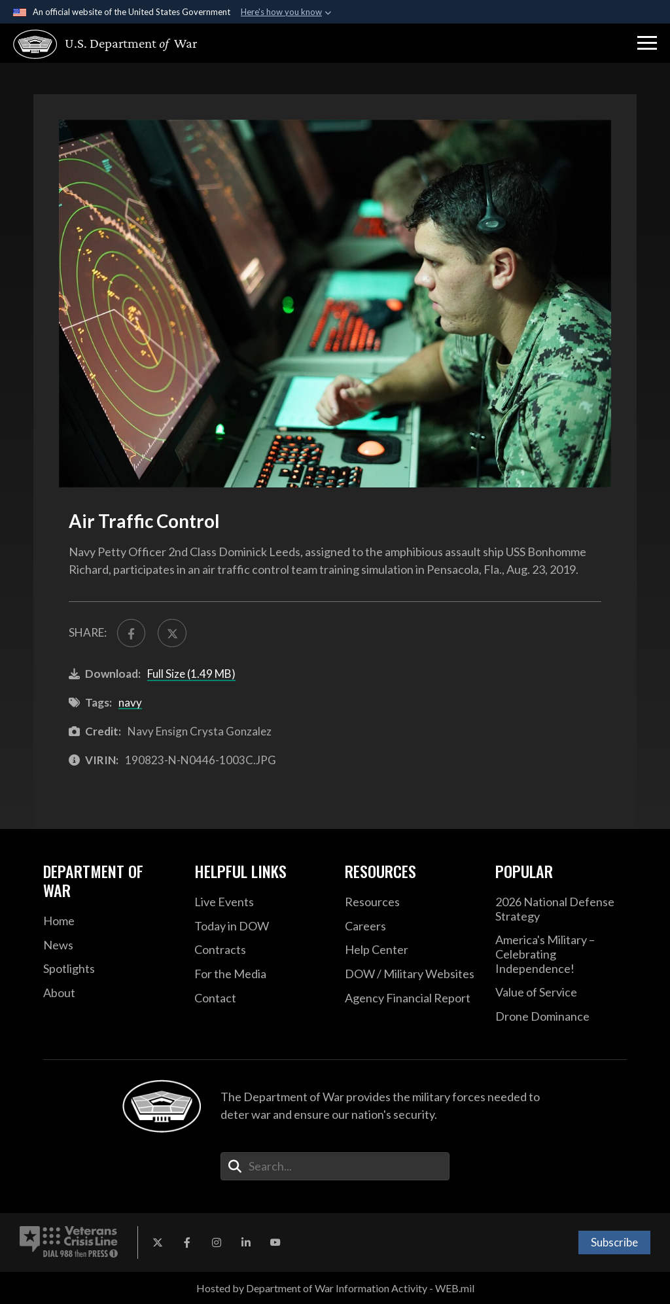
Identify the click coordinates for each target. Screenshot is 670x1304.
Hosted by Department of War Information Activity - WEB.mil (335, 1288)
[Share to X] (172, 633)
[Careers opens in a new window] (410, 926)
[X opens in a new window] (158, 1242)
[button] (647, 43)
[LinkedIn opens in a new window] (246, 1242)
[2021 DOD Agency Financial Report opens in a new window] (410, 998)
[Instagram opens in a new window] (216, 1242)
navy (130, 702)
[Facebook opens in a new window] (187, 1242)
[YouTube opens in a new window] (275, 1242)
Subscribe (614, 1242)
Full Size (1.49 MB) (191, 673)
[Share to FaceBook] (131, 633)
